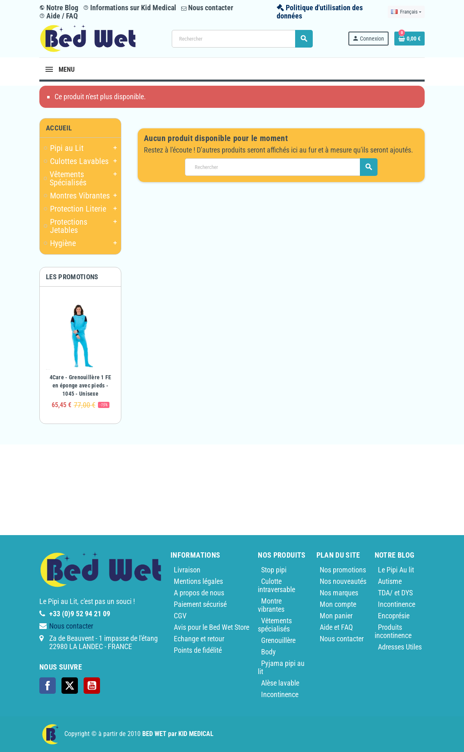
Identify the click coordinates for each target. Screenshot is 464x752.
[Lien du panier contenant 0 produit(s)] (409, 39)
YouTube (92, 685)
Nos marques (339, 592)
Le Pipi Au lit (396, 569)
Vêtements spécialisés (275, 624)
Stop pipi (274, 569)
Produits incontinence (393, 631)
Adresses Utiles (400, 647)
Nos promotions (343, 569)
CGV (180, 615)
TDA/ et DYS (395, 592)
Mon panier (336, 615)
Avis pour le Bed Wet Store (211, 627)
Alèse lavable (280, 683)
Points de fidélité (198, 650)
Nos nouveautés (343, 581)
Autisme (390, 581)
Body (268, 651)
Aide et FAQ (336, 627)
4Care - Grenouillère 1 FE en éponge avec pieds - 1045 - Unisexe (80, 385)
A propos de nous (199, 592)
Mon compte (338, 604)
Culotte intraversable (276, 585)
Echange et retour (199, 638)
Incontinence (279, 694)
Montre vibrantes (271, 605)
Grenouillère (278, 640)
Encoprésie (393, 615)
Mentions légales (198, 581)
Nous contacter (207, 7)
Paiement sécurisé (200, 604)
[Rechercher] (242, 39)
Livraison (187, 569)
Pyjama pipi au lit (281, 667)
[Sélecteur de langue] (406, 12)
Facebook (47, 685)
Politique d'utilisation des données (320, 11)
